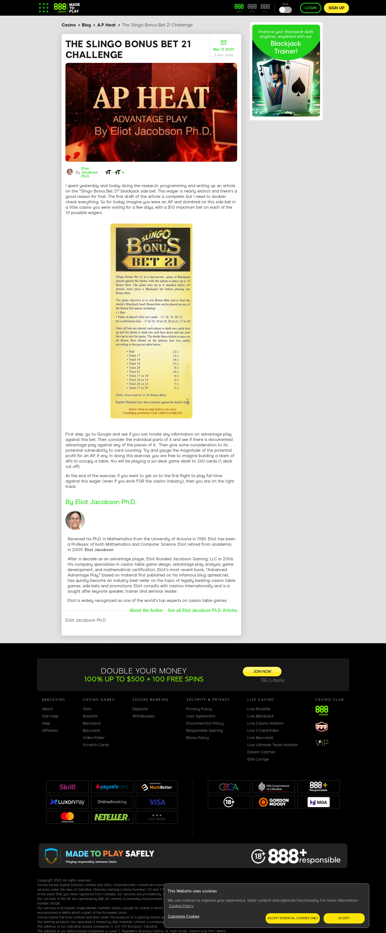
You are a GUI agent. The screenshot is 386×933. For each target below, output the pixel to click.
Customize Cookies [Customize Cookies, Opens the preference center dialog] (183, 916)
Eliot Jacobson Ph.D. (89, 172)
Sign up (336, 8)
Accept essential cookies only (292, 918)
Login (311, 8)
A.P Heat (106, 25)
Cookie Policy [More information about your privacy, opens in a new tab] (181, 906)
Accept (344, 918)
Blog (86, 25)
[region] (266, 905)
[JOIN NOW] (262, 671)
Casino (69, 25)
